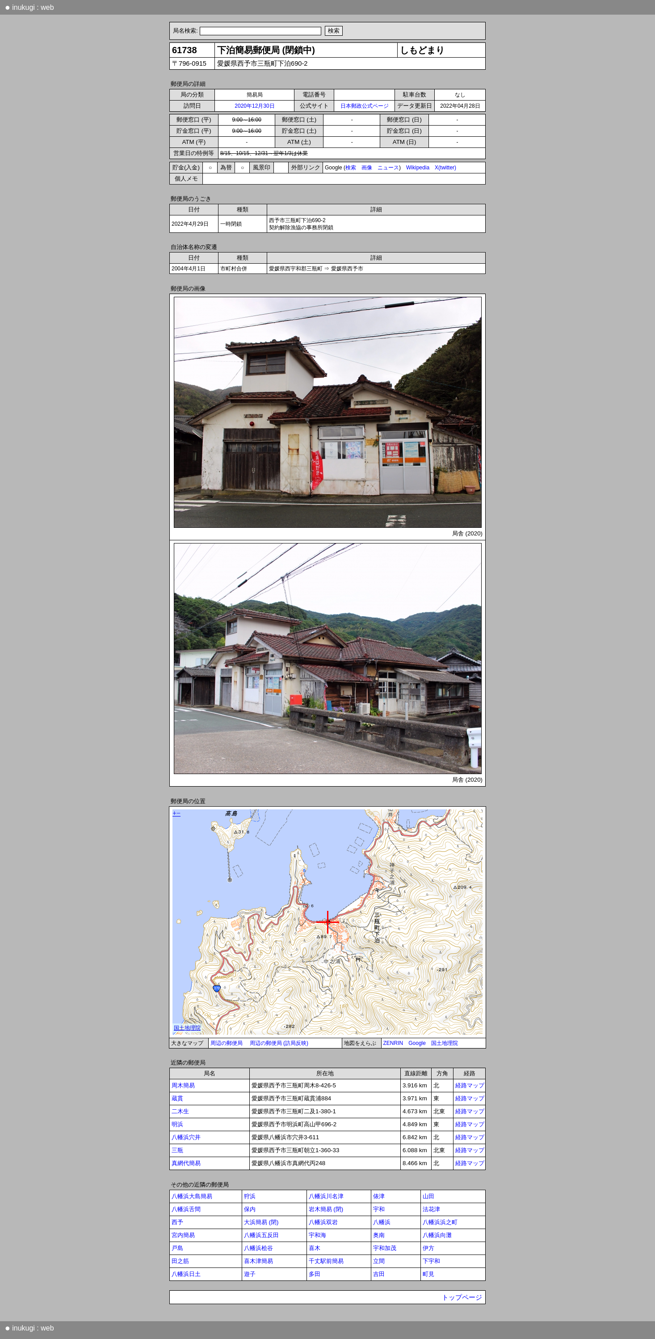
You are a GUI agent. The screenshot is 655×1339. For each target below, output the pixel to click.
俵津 (379, 1196)
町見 (428, 1274)
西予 (177, 1222)
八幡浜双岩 (323, 1222)
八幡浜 (381, 1222)
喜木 (314, 1248)
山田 (428, 1196)
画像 (366, 167)
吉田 (379, 1274)
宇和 (379, 1209)
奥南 (379, 1235)
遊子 (250, 1274)
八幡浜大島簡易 (192, 1196)
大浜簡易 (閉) (261, 1222)
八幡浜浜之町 (440, 1222)
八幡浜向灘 (437, 1235)
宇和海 (317, 1235)
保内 (250, 1209)
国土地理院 (444, 1043)
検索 (350, 167)
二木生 (180, 1111)
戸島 (177, 1248)
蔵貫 (177, 1098)
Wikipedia (417, 167)
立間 (379, 1261)
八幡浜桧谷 (258, 1248)
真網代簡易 (186, 1163)
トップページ (462, 1297)
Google (417, 1043)
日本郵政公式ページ (364, 106)
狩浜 (250, 1196)
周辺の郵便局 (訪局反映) (279, 1043)
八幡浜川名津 (326, 1196)
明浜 (177, 1124)
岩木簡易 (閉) (326, 1209)
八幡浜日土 (186, 1274)
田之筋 (180, 1261)
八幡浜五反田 (261, 1235)
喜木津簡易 (258, 1261)
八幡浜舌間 (186, 1209)
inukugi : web (29, 7)
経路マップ (469, 1085)
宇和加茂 (384, 1248)
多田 (314, 1274)
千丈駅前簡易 (326, 1261)
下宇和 (431, 1261)
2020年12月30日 (254, 106)
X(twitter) (445, 167)
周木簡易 (183, 1085)
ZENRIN (393, 1043)
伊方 (428, 1248)
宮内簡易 (183, 1235)
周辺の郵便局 (226, 1043)
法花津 (431, 1209)
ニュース (388, 167)
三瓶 (177, 1150)
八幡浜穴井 (186, 1137)
